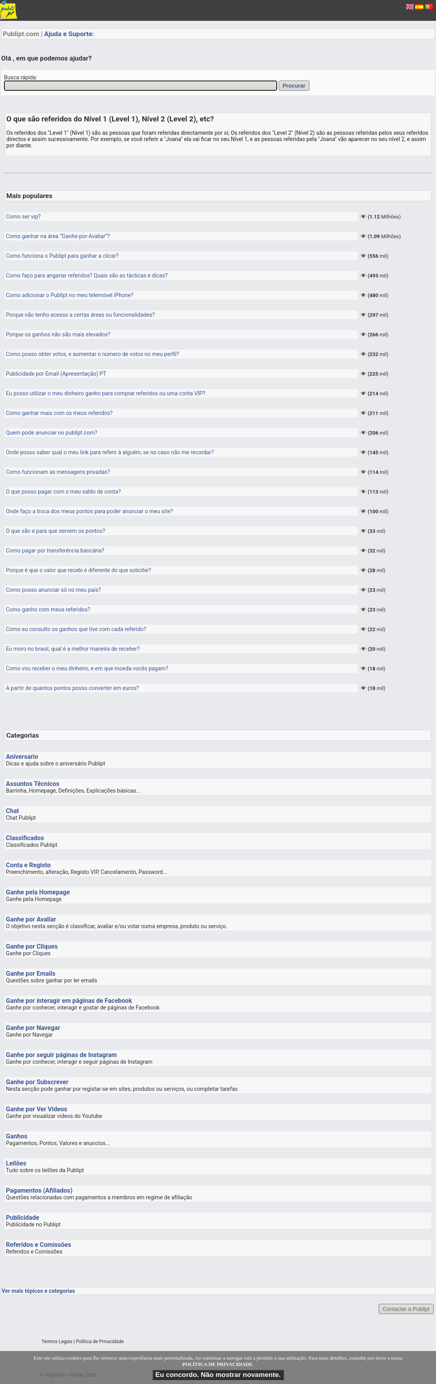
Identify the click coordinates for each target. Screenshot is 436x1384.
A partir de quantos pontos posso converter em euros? (72, 688)
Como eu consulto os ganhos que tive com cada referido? (76, 629)
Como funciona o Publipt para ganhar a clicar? (62, 256)
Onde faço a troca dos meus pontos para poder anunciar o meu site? (89, 511)
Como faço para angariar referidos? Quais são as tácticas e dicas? (86, 275)
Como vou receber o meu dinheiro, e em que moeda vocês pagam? (87, 668)
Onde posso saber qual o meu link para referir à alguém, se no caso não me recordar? (110, 452)
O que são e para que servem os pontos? (55, 531)
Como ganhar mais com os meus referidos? (59, 413)
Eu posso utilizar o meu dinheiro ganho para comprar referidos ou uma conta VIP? (105, 393)
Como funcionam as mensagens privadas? (58, 472)
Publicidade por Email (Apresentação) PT (56, 374)
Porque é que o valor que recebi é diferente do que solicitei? (78, 570)
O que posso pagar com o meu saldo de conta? (63, 491)
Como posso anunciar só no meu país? (53, 590)
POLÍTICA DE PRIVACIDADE (217, 1364)
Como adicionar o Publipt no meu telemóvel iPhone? (69, 295)
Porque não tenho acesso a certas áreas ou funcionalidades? (80, 315)
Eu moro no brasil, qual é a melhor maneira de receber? (73, 649)
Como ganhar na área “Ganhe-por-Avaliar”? (58, 236)
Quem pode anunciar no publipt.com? (51, 433)
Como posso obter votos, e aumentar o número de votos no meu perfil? (92, 354)
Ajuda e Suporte (68, 34)
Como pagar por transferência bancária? (55, 550)
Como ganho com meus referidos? (48, 609)
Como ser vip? (23, 216)
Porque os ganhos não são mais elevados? (58, 334)
